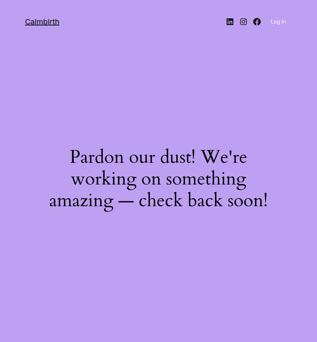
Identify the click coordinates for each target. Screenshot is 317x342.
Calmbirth (42, 21)
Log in (278, 21)
